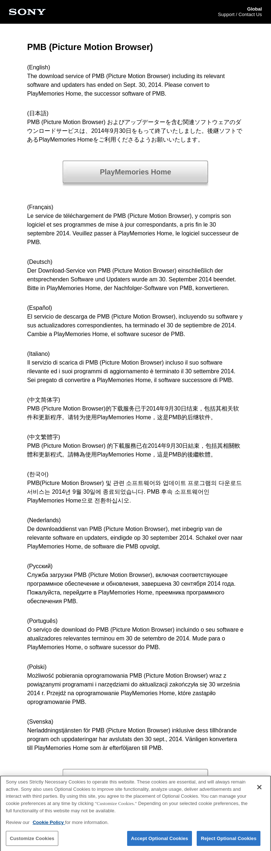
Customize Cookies (32, 840)
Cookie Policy (49, 824)
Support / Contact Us (240, 14)
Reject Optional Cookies (228, 840)
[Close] (259, 789)
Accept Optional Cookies (159, 840)
